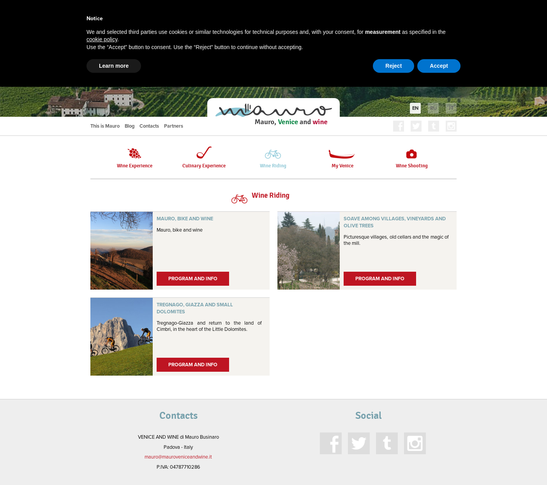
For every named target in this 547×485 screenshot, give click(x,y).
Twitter (416, 126)
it (451, 108)
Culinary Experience (204, 157)
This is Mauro (105, 126)
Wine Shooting (412, 157)
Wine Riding (273, 157)
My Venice (342, 157)
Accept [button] (439, 66)
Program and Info (192, 279)
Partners (173, 126)
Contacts (149, 126)
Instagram (451, 126)
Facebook (398, 126)
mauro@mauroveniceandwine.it (178, 457)
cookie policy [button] (101, 39)
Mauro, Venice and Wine (273, 114)
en (415, 108)
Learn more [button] (114, 66)
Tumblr (433, 126)
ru (433, 108)
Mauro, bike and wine (185, 219)
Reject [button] (393, 66)
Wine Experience (134, 157)
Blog (129, 126)
